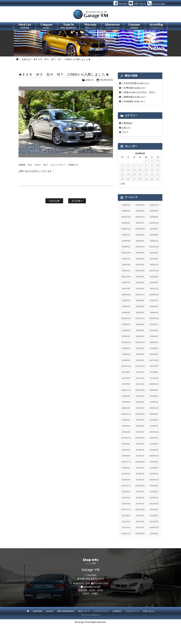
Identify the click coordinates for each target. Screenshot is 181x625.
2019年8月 (140, 324)
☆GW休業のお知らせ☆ (134, 101)
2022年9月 (140, 253)
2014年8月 (126, 444)
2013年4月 (140, 474)
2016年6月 (154, 396)
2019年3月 (126, 336)
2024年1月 (140, 223)
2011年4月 (140, 522)
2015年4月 (140, 426)
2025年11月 (154, 205)
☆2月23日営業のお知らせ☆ (136, 83)
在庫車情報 (37, 611)
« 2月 (122, 183)
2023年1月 (126, 247)
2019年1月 (154, 336)
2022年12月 (140, 247)
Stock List (25, 26)
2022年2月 (154, 265)
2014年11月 (126, 438)
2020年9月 (126, 300)
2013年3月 (154, 474)
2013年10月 (140, 462)
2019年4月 (154, 330)
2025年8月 (126, 211)
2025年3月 (154, 211)
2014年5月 (126, 450)
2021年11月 (154, 271)
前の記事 (54, 201)
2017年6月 (154, 372)
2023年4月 (126, 241)
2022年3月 (140, 265)
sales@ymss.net (92, 587)
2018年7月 (140, 348)
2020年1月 (154, 312)
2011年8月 (126, 515)
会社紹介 (49, 611)
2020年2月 (140, 312)
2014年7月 (140, 444)
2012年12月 (154, 480)
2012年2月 (126, 504)
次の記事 (77, 201)
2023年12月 (154, 223)
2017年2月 (126, 384)
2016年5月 (126, 402)
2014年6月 (154, 444)
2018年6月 (154, 348)
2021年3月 (140, 288)
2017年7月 (140, 372)
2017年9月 (154, 366)
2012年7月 (140, 492)
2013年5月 (126, 474)
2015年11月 (126, 414)
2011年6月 (154, 515)
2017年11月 (126, 366)
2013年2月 (126, 480)
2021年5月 (154, 282)
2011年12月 (154, 504)
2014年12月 (154, 432)
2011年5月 (126, 522)
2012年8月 (126, 492)
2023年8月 (154, 229)
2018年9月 (154, 342)
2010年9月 (154, 533)
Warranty (90, 26)
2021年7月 (126, 282)
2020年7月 (154, 300)
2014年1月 (140, 456)
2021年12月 (140, 271)
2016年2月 (126, 408)
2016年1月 (140, 408)
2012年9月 (154, 486)
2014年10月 (140, 438)
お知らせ (26, 59)
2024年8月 (154, 217)
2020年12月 (126, 295)
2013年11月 (126, 462)
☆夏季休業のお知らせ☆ (134, 97)
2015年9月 (154, 414)
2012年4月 (140, 498)
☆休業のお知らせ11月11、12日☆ (139, 92)
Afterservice (112, 26)
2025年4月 (140, 211)
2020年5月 (140, 306)
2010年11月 (126, 533)
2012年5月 (126, 498)
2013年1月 (140, 480)
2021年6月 (140, 282)
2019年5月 (140, 330)
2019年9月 (126, 324)
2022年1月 (126, 271)
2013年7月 (140, 468)
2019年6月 (126, 330)
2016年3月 (154, 402)
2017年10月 (140, 366)
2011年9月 (154, 509)
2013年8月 (126, 468)
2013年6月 (154, 468)
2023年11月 (126, 229)
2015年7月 (140, 420)
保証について (84, 611)
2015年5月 (126, 426)
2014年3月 (154, 450)
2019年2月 (140, 336)
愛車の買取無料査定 (65, 611)
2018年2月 (126, 360)
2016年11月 (126, 390)
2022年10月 (126, 253)
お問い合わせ (148, 611)
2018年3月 (154, 354)
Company (46, 26)
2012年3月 (154, 498)
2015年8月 (126, 420)
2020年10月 (154, 295)
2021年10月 (126, 277)
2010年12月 (154, 527)
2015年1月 (140, 432)
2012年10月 (140, 486)
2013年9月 (154, 462)
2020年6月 (126, 306)
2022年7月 (126, 259)
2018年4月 (140, 354)
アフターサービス (101, 611)
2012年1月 (140, 504)
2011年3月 (154, 522)
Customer (134, 26)
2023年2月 (154, 241)
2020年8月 (140, 300)
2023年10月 (140, 229)
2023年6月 (140, 235)
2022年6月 (140, 259)
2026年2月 (126, 205)
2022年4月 (126, 265)
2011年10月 (140, 509)
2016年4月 (140, 402)
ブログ (125, 132)
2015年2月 (126, 432)
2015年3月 (154, 426)
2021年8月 (154, 277)
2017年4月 (140, 378)
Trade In (68, 26)
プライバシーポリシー (90, 615)
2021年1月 (154, 288)
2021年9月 (140, 277)
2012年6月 (154, 492)
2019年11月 (140, 318)
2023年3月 (140, 241)
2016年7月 (140, 396)
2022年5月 (154, 259)
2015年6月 (154, 420)
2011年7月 (140, 515)
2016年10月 (140, 390)
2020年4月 (154, 306)
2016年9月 (154, 390)
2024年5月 (126, 223)
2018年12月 (126, 342)
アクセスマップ (132, 611)
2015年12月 (154, 408)
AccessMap (156, 26)
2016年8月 (126, 396)
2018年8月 (126, 348)
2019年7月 (154, 324)
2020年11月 (140, 295)
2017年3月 (154, 378)
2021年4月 (126, 288)
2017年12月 (154, 360)
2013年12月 (154, 456)
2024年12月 (126, 217)
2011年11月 (126, 509)
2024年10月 (140, 217)
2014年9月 (154, 438)
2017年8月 (126, 372)
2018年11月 (140, 342)
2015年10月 (140, 414)
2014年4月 (140, 450)
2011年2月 (126, 527)
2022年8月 (154, 253)
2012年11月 (126, 486)
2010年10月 (140, 533)
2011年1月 (140, 527)
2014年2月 (126, 456)
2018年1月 (140, 360)
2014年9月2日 (106, 80)
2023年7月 (126, 235)
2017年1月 (140, 384)
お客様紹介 (127, 123)
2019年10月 (154, 318)
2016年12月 (154, 384)
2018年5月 (126, 354)
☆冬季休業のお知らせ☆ (134, 88)
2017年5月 (126, 378)
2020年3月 (126, 312)
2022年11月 (154, 247)
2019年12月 (126, 318)
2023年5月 (154, 235)
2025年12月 (140, 205)
